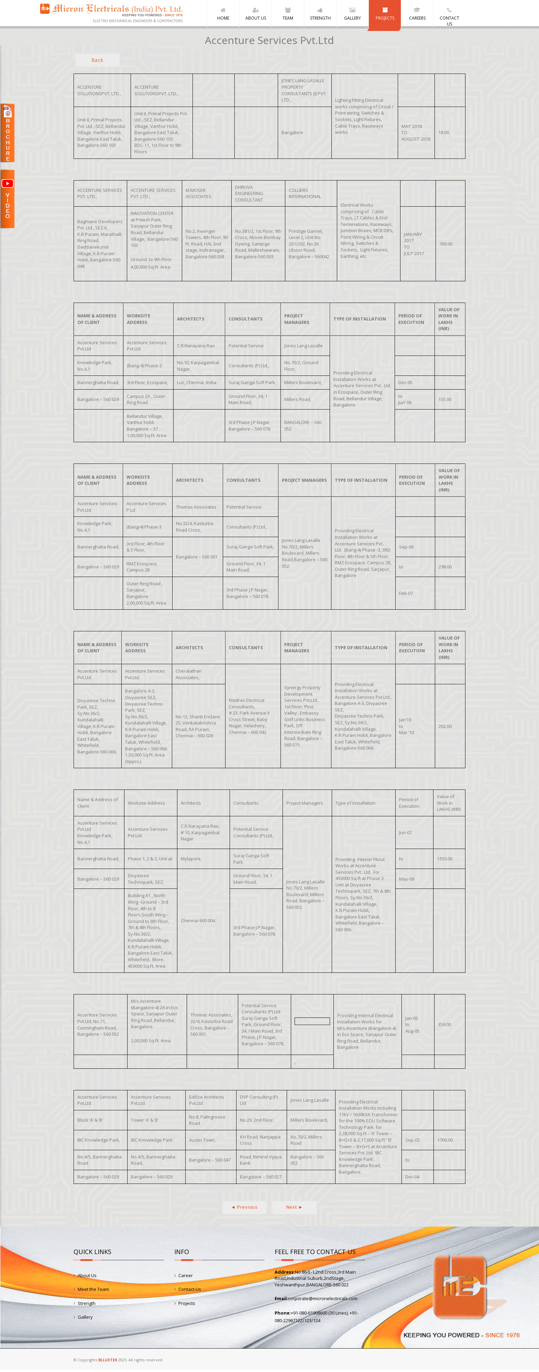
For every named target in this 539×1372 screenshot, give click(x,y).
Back (97, 62)
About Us (87, 1277)
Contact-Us (189, 1291)
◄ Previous (244, 1209)
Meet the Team (93, 1291)
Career (185, 1277)
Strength (87, 1305)
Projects (186, 1305)
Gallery (85, 1319)
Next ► (294, 1209)
